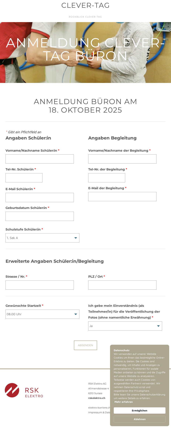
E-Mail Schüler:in (20, 189)
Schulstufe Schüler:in (24, 229)
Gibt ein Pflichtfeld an (23, 132)
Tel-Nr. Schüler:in (21, 169)
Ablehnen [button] (140, 419)
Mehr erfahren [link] (123, 401)
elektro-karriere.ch (99, 407)
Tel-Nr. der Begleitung (107, 169)
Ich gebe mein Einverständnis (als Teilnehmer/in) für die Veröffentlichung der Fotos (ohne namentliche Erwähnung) (124, 311)
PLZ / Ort (96, 276)
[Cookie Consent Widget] (139, 385)
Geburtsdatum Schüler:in (27, 208)
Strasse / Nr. (16, 276)
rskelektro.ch (96, 397)
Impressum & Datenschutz (104, 412)
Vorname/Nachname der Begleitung (119, 150)
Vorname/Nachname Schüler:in (32, 150)
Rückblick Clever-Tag (85, 16)
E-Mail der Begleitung (107, 188)
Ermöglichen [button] (139, 410)
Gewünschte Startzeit (24, 306)
